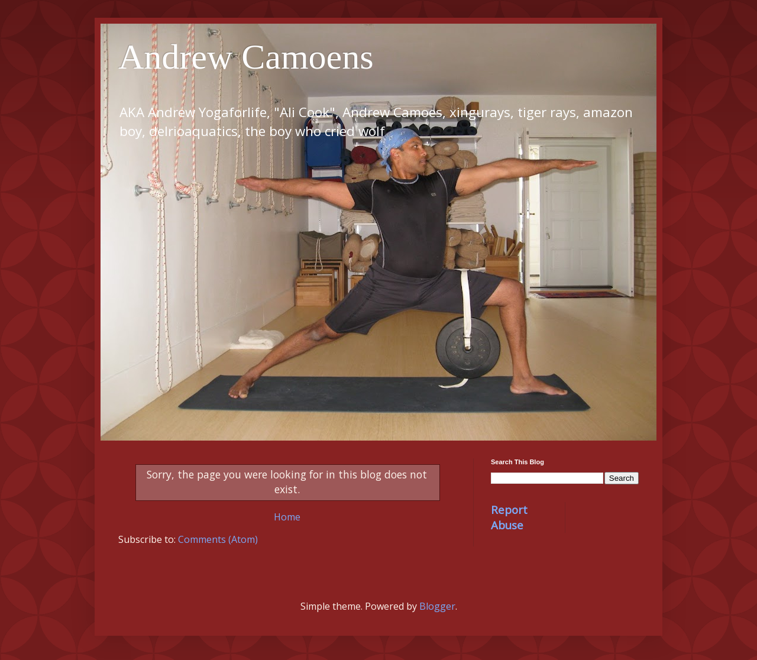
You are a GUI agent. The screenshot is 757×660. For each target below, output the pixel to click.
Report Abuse (509, 517)
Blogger (437, 606)
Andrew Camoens (246, 56)
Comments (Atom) (218, 539)
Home (287, 516)
